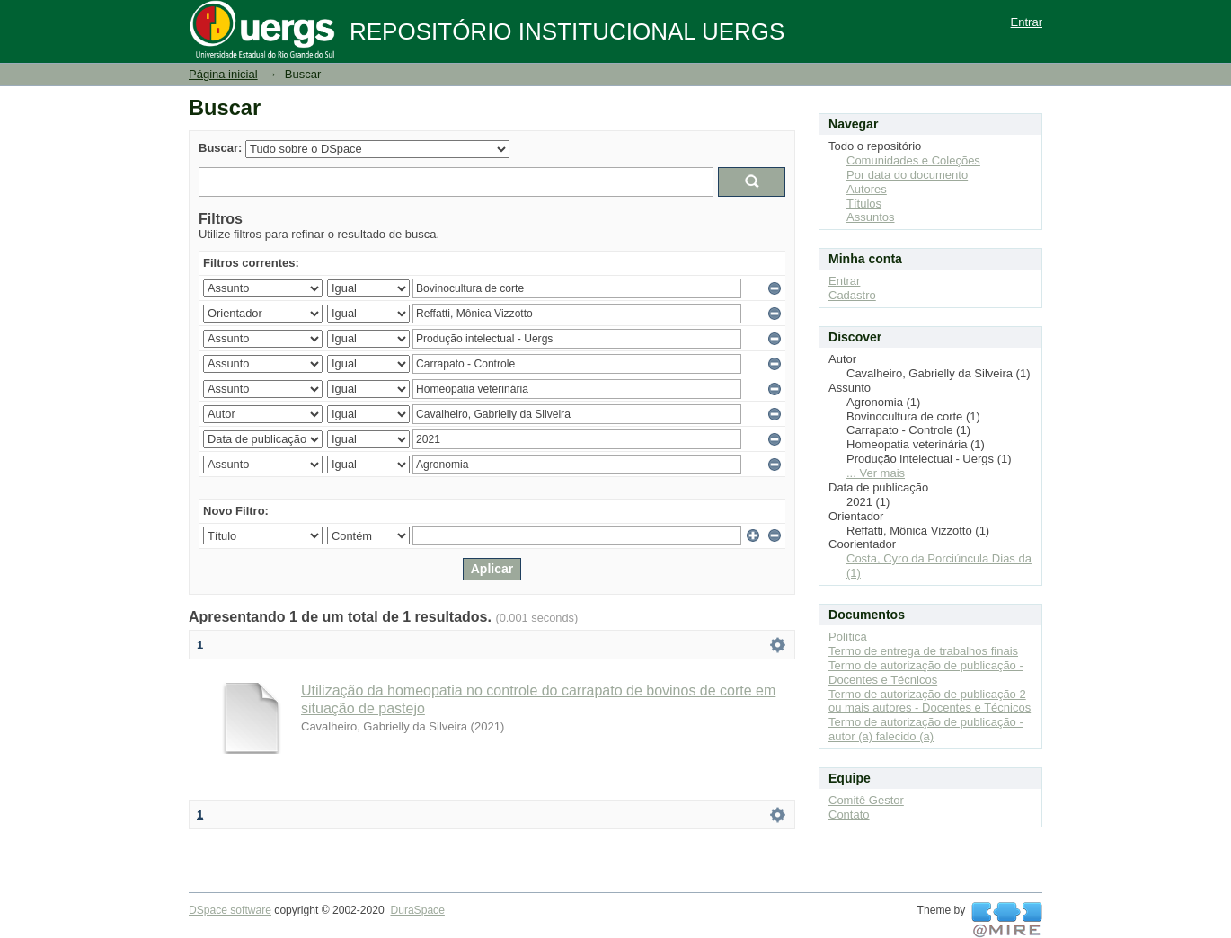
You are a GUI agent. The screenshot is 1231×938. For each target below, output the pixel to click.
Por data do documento (907, 174)
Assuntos (870, 217)
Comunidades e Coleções (913, 160)
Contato (849, 814)
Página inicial (223, 74)
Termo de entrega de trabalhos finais (923, 651)
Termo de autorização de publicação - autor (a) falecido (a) (925, 729)
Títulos (863, 203)
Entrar (1026, 22)
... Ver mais (875, 473)
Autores (866, 189)
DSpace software (230, 910)
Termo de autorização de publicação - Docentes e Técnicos (925, 672)
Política (847, 636)
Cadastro (852, 295)
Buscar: (220, 148)
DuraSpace (417, 910)
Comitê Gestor (866, 800)
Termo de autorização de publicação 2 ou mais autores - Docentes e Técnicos (929, 701)
